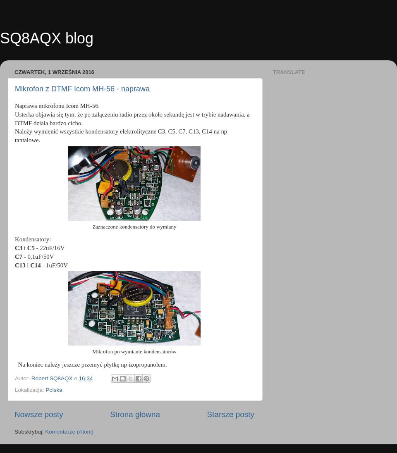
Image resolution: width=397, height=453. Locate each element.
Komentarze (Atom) (69, 432)
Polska (53, 390)
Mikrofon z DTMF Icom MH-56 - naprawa (82, 89)
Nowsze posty (38, 414)
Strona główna (135, 414)
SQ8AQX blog (46, 38)
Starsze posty (230, 414)
